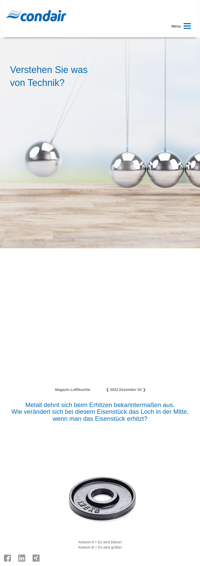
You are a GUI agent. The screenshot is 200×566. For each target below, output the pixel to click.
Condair (36, 16)
